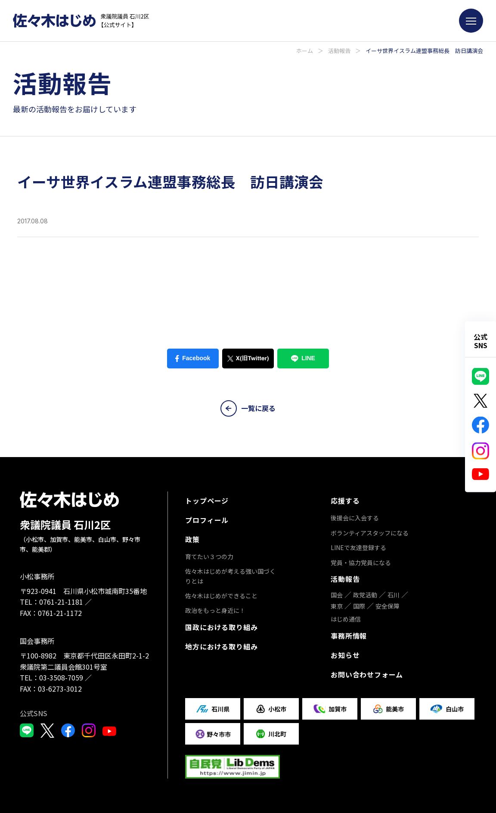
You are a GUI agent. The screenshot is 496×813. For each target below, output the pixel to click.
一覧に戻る (248, 408)
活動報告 (339, 50)
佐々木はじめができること (221, 595)
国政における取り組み (221, 627)
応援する (345, 500)
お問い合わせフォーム (367, 674)
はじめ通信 (346, 619)
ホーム (304, 50)
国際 (359, 606)
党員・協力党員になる (361, 562)
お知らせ (345, 655)
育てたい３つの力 (209, 556)
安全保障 (387, 606)
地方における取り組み (221, 646)
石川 (394, 594)
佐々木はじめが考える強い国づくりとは (230, 576)
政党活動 (365, 594)
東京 (337, 606)
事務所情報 (349, 636)
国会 (337, 594)
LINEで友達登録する (358, 547)
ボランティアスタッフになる (370, 533)
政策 (192, 539)
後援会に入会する (355, 517)
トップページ (207, 500)
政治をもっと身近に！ (215, 610)
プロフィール (207, 520)
